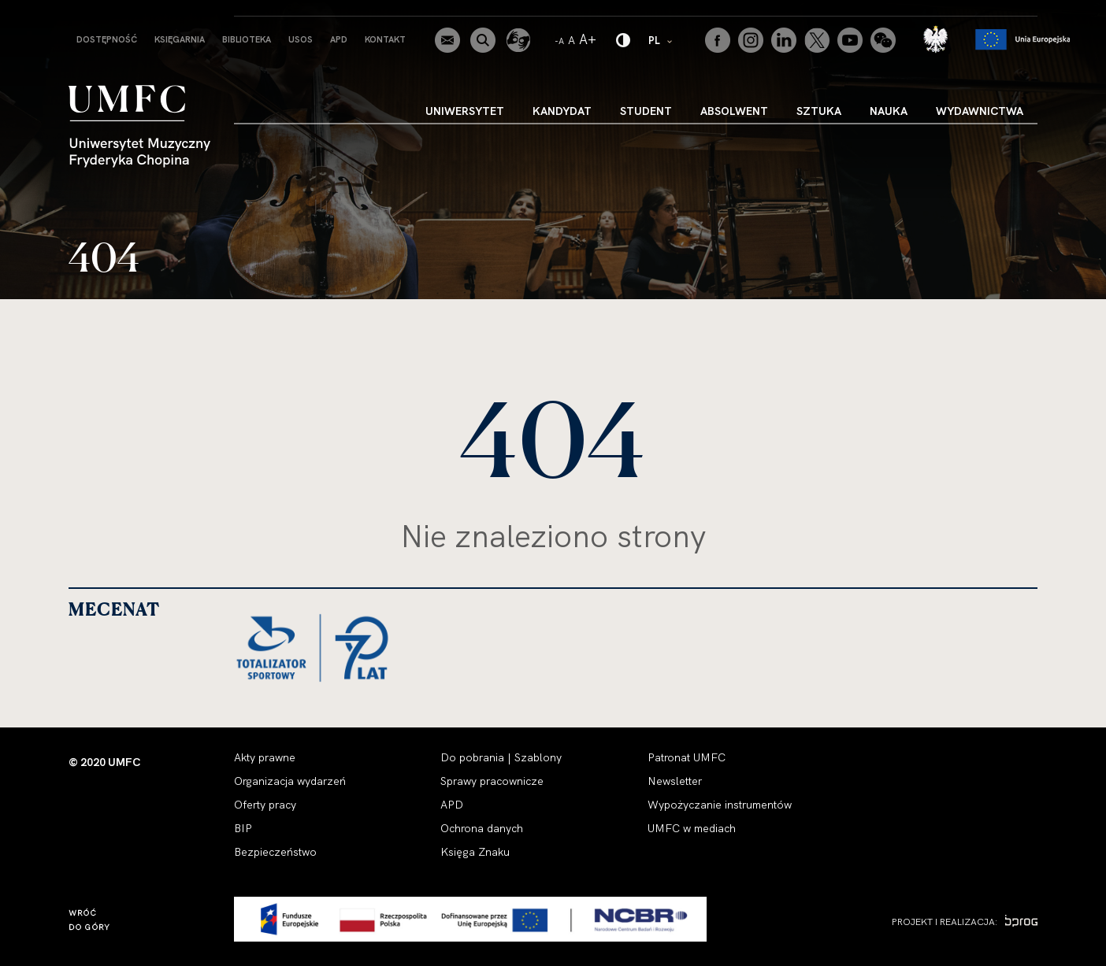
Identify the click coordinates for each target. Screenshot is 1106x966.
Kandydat (562, 111)
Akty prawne (264, 757)
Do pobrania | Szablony (501, 757)
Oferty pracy (265, 805)
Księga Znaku (475, 852)
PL (661, 39)
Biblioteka (246, 39)
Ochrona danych (481, 828)
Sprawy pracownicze (492, 781)
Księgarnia (179, 39)
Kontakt (385, 39)
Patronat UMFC (687, 757)
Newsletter (675, 781)
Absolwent (734, 111)
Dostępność (106, 39)
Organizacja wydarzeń (290, 781)
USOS (300, 39)
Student (646, 111)
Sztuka (818, 111)
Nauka (888, 111)
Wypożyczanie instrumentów (720, 805)
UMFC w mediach (692, 828)
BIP (243, 828)
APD (338, 39)
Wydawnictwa (979, 111)
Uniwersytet (464, 111)
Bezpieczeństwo (275, 852)
